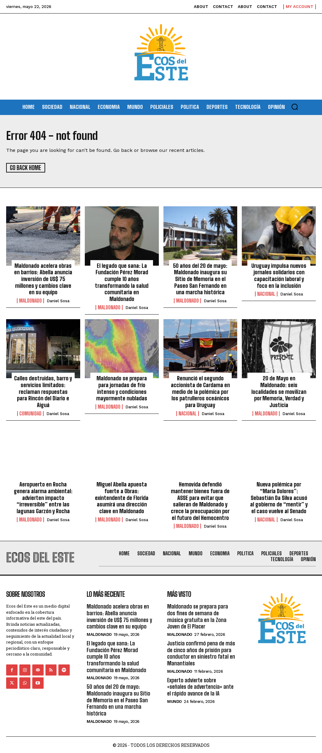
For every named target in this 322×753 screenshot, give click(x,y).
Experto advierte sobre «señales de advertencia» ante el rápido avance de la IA (200, 686)
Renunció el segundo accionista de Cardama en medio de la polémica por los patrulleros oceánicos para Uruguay (200, 391)
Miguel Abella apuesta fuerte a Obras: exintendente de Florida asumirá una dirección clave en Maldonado (121, 497)
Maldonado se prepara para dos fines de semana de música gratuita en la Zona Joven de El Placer (197, 615)
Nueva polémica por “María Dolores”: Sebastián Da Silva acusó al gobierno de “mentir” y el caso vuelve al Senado (279, 497)
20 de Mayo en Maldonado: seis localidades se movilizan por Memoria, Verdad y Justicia (279, 391)
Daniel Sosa (58, 300)
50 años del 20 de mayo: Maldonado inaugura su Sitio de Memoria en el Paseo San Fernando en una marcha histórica (200, 278)
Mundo (174, 700)
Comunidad (30, 406)
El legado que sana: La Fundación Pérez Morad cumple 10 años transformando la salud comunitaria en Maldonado (121, 282)
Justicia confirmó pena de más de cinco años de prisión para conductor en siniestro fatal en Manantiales (201, 652)
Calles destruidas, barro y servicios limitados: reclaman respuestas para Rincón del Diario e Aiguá (43, 388)
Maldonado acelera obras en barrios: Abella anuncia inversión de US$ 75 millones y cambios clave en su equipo (43, 278)
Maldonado (30, 300)
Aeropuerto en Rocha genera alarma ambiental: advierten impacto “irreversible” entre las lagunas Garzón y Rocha (43, 497)
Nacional (266, 293)
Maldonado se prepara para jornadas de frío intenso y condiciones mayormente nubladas (121, 388)
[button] (294, 106)
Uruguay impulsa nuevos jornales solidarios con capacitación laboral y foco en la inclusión (279, 275)
